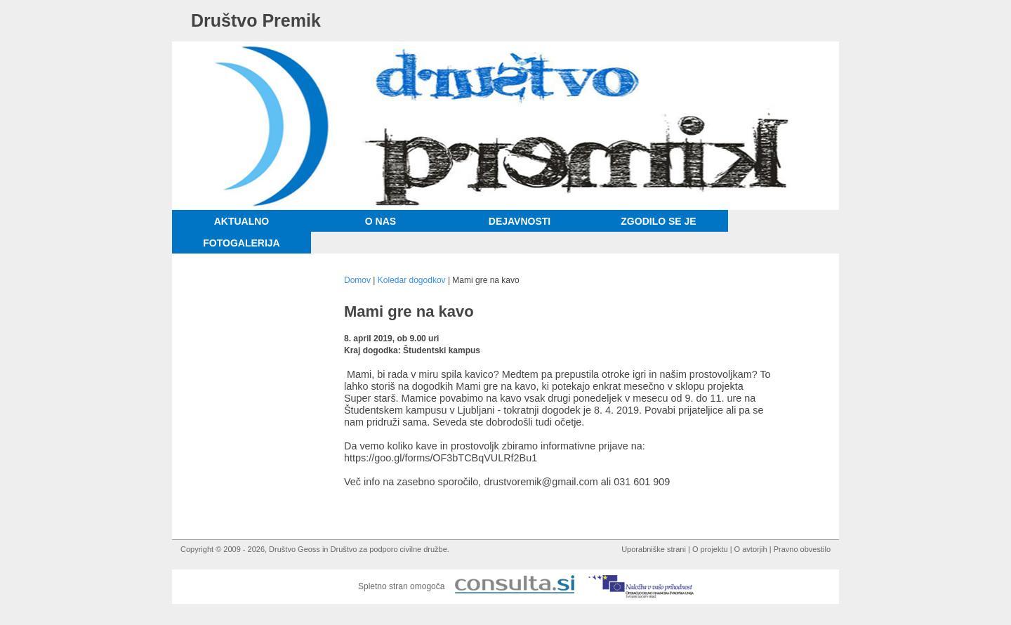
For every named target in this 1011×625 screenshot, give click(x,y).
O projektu (710, 549)
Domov (357, 280)
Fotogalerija (241, 243)
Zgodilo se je (658, 221)
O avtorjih (750, 549)
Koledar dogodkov (412, 280)
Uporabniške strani (653, 549)
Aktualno (242, 221)
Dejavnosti (519, 221)
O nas (380, 221)
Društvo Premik (256, 20)
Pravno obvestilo (802, 549)
